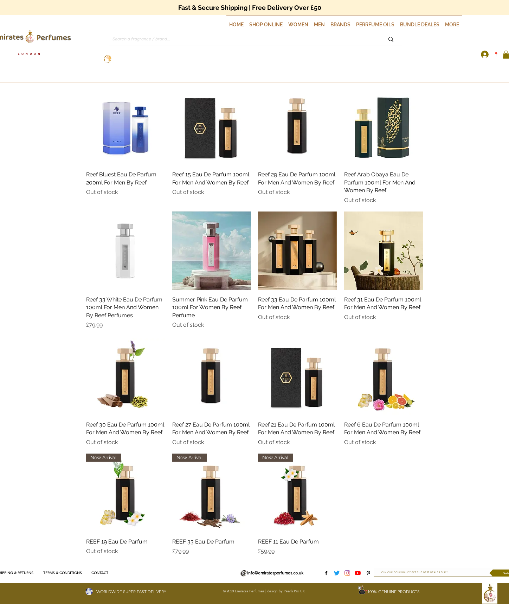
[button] (265, 21)
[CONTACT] (99, 573)
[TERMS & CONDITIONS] (62, 573)
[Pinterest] (368, 573)
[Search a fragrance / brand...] (238, 39)
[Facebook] (326, 573)
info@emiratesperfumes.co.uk (275, 572)
